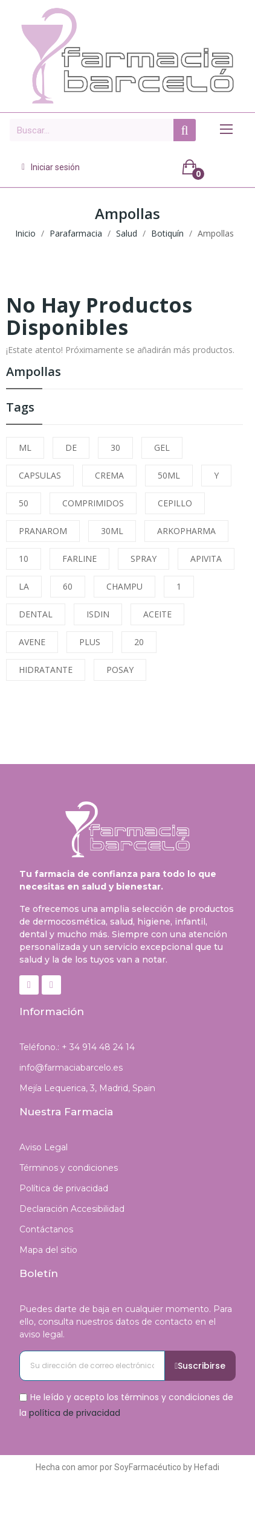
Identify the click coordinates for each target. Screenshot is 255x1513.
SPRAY (144, 558)
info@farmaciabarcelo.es (71, 1067)
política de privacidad (74, 1412)
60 (68, 586)
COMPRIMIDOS (93, 503)
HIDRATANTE (46, 669)
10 (23, 558)
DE (71, 447)
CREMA (109, 475)
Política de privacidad (63, 1188)
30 (115, 447)
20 (139, 642)
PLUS (89, 642)
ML (25, 447)
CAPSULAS (40, 475)
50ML (169, 475)
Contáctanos (46, 1229)
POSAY (120, 669)
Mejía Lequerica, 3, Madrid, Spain (87, 1088)
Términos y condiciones (68, 1167)
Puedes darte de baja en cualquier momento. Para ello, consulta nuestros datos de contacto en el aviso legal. (125, 1322)
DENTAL (36, 614)
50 (23, 503)
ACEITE (157, 614)
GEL (162, 447)
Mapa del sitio (48, 1249)
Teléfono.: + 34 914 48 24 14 (77, 1047)
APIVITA (206, 558)
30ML (112, 531)
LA (24, 586)
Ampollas (33, 373)
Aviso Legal (43, 1147)
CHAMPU (124, 586)
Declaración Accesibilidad (71, 1208)
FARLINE (79, 558)
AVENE (32, 642)
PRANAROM (43, 531)
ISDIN (97, 614)
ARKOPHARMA (186, 531)
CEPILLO (175, 503)
